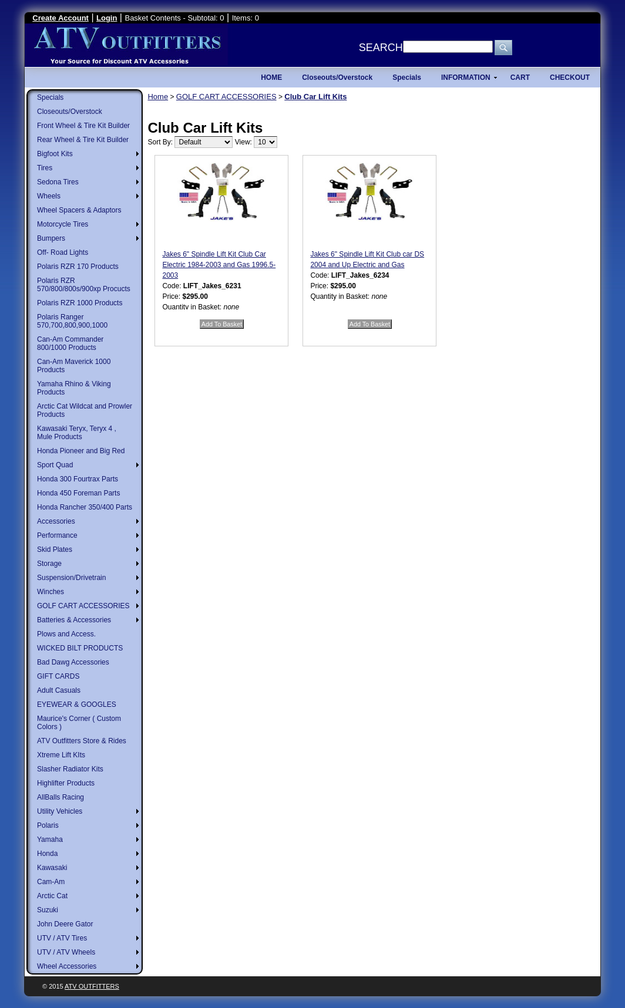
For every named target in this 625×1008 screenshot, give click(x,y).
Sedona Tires (58, 182)
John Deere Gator (65, 924)
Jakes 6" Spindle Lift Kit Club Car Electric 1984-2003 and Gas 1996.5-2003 (218, 264)
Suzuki (47, 910)
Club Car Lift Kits (315, 96)
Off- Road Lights (62, 252)
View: (243, 142)
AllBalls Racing (60, 797)
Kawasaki (52, 868)
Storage (49, 563)
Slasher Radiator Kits (70, 769)
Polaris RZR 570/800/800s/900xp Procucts (83, 285)
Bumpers (51, 238)
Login (106, 18)
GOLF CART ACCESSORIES (83, 606)
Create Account (60, 18)
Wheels (49, 196)
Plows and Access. (66, 634)
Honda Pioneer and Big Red (81, 451)
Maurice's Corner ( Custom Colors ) (79, 722)
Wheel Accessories (66, 966)
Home (157, 96)
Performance (57, 535)
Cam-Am (51, 882)
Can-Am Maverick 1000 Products (73, 366)
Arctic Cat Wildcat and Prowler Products (84, 410)
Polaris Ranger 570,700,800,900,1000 (72, 321)
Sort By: (160, 142)
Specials (50, 97)
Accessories (56, 521)
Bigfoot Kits (55, 154)
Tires (44, 168)
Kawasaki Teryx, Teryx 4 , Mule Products (76, 432)
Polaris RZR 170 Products (78, 266)
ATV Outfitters (92, 986)
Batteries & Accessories (74, 620)
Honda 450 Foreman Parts (78, 493)
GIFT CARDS (58, 676)
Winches (50, 592)
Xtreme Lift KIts (61, 755)
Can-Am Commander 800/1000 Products (70, 343)
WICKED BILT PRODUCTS (80, 648)
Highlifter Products (66, 783)
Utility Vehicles (59, 811)
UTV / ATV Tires (62, 938)
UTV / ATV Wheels (66, 952)
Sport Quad (55, 465)
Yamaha (50, 839)
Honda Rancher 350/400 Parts (84, 507)
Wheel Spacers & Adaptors (79, 210)
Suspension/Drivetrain (71, 578)
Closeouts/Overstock (69, 111)
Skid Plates (54, 549)
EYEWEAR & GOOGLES (76, 704)
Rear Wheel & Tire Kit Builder (83, 140)
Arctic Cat (52, 896)
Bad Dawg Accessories (73, 662)
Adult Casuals (58, 690)
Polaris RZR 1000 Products (79, 303)
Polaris (48, 825)
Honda (47, 853)
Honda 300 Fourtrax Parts (77, 479)
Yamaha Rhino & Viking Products (74, 388)
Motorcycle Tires (62, 224)
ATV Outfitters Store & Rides (81, 741)
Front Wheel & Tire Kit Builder (83, 126)
